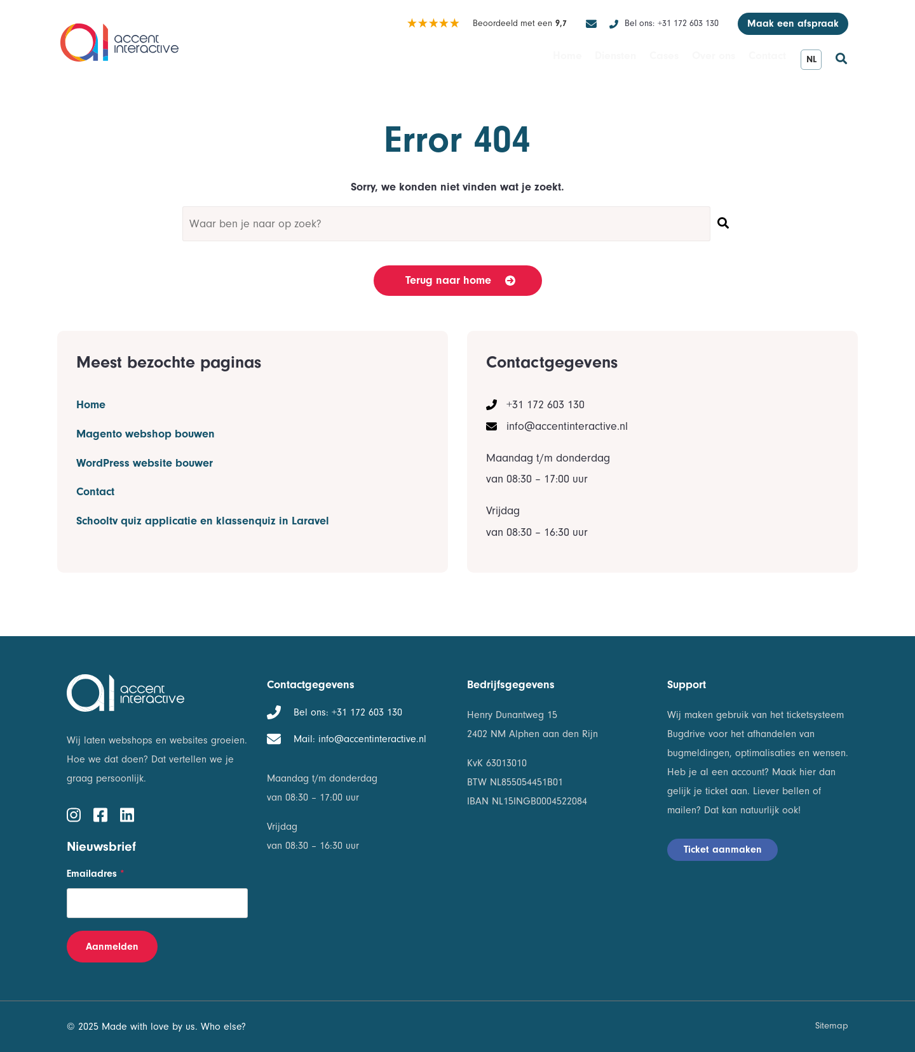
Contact (762, 59)
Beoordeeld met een (487, 23)
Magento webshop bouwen (145, 426)
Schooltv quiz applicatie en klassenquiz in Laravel (202, 490)
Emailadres (96, 873)
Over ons (699, 59)
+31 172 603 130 (672, 23)
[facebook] (100, 814)
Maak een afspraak (793, 23)
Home (523, 59)
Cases (640, 59)
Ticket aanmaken (723, 849)
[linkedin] (127, 814)
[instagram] (74, 814)
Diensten (581, 59)
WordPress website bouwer (144, 448)
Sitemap (831, 1025)
